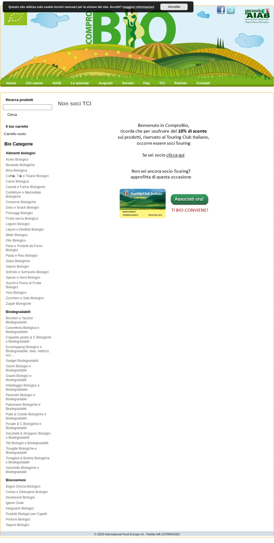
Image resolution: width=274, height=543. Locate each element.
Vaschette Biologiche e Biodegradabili (22, 470)
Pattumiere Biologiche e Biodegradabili (23, 407)
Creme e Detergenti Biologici (27, 492)
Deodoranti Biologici (20, 497)
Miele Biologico (17, 235)
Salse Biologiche (18, 261)
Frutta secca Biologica (22, 218)
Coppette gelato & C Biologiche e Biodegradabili (29, 339)
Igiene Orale (15, 503)
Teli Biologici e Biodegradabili (27, 443)
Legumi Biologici (18, 224)
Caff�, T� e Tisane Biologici (27, 176)
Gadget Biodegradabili (22, 361)
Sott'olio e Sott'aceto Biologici (27, 272)
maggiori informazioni (138, 7)
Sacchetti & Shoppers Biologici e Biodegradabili (28, 436)
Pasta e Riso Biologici (22, 255)
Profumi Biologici (18, 519)
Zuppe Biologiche (18, 304)
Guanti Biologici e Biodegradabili (18, 378)
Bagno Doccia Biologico (23, 486)
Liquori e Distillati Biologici (25, 229)
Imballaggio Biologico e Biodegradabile (22, 387)
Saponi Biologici (17, 525)
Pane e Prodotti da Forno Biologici (24, 248)
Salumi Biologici (17, 266)
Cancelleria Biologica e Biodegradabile (22, 330)
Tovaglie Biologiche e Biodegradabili (21, 451)
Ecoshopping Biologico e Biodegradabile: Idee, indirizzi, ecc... (28, 351)
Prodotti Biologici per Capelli (26, 514)
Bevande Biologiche (20, 165)
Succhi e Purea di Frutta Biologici (23, 285)
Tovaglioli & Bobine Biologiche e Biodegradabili (28, 460)
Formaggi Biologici (19, 213)
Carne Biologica (17, 181)
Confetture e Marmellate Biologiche (23, 194)
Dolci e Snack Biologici (22, 207)
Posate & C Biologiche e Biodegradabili (23, 426)
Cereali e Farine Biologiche (25, 187)
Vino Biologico (16, 293)
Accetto (174, 7)
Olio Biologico (16, 240)
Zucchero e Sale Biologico (25, 298)
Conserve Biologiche (21, 202)
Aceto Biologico (17, 159)
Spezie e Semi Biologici (23, 277)
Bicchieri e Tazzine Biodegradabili (19, 320)
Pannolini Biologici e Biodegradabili (20, 397)
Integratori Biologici (20, 508)
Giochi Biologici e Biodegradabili (18, 368)
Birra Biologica (16, 170)
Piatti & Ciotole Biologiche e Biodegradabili (26, 416)
